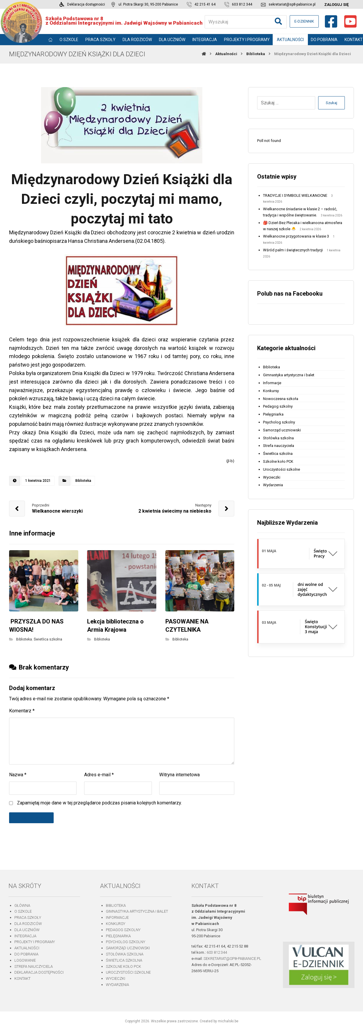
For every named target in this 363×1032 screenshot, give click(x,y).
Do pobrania (26, 954)
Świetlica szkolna (48, 639)
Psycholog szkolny (279, 422)
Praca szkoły (27, 917)
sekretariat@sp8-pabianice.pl (232, 958)
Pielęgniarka (273, 414)
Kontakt (22, 978)
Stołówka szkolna (278, 438)
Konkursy (271, 391)
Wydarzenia (273, 485)
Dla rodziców (28, 923)
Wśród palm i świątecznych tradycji (293, 250)
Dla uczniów (27, 930)
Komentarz (22, 711)
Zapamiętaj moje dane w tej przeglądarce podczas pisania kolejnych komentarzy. (99, 803)
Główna (22, 905)
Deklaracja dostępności (39, 972)
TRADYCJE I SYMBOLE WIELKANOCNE (295, 195)
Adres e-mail (99, 774)
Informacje (272, 383)
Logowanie (25, 960)
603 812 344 (217, 952)
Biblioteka (83, 481)
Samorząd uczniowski (282, 430)
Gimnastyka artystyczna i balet (288, 375)
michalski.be (228, 1021)
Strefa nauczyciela (278, 445)
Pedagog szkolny (278, 406)
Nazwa (17, 774)
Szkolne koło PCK (278, 461)
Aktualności (26, 948)
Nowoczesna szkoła (280, 398)
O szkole (23, 911)
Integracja (25, 936)
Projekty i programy (34, 942)
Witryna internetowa (179, 774)
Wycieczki (271, 477)
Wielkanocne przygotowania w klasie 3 (296, 236)
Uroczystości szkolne (281, 469)
